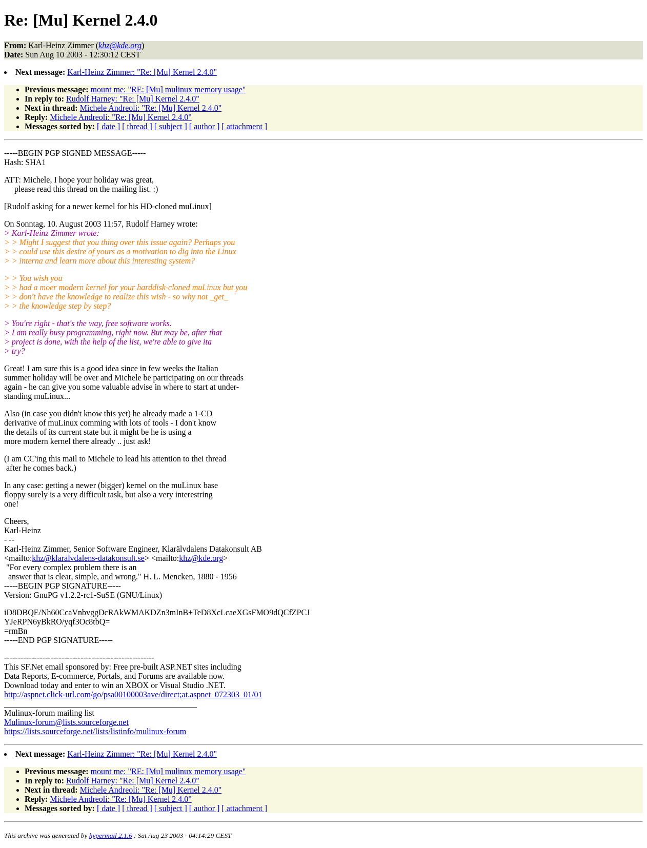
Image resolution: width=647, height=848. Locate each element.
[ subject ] (170, 126)
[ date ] (108, 126)
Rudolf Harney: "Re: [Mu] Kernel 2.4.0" (132, 98)
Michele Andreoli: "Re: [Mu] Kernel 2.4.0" (151, 108)
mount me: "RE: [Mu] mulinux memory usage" (168, 89)
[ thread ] (137, 126)
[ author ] (204, 126)
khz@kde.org (201, 558)
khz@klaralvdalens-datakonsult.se (88, 558)
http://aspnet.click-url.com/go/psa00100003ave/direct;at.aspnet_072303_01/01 (133, 694)
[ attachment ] (244, 126)
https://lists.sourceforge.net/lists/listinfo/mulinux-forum (95, 731)
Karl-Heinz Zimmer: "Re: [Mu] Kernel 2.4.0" (142, 72)
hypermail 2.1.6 (110, 835)
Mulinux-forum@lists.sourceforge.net (66, 722)
